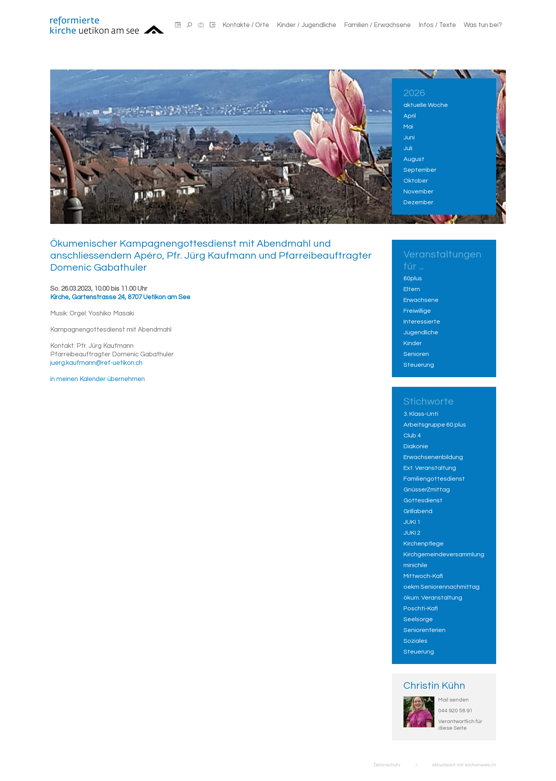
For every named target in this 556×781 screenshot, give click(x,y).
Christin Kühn (434, 686)
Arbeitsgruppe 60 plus (434, 425)
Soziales (415, 641)
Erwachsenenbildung (433, 457)
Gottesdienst (422, 500)
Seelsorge (418, 619)
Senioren (416, 354)
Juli (407, 148)
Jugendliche (420, 332)
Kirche (120, 297)
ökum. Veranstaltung (432, 598)
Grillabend (417, 511)
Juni (409, 137)
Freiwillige (417, 311)
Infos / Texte (437, 25)
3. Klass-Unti (420, 414)
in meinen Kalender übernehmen (97, 379)
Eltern (411, 289)
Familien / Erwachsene (377, 25)
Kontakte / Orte (245, 25)
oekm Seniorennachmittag (441, 587)
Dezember (418, 202)
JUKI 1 (411, 522)
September (419, 170)
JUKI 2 (411, 533)
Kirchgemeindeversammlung (443, 554)
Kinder (412, 343)
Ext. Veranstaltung (429, 468)
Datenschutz (387, 764)
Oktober (415, 181)
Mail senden (453, 700)
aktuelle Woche (425, 105)
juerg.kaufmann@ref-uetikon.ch (96, 362)
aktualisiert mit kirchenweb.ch (464, 764)
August (413, 159)
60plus (412, 278)
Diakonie (415, 446)
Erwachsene (421, 300)
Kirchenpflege (423, 543)
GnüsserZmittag (426, 489)
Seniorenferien (424, 630)
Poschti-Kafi (420, 608)
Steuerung (418, 365)
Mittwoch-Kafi (423, 576)
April (409, 116)
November (418, 191)
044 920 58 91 (455, 710)
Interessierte (421, 321)
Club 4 (412, 435)
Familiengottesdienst (434, 479)
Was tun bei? (483, 25)
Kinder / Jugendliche (306, 25)
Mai (408, 127)
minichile (415, 565)
